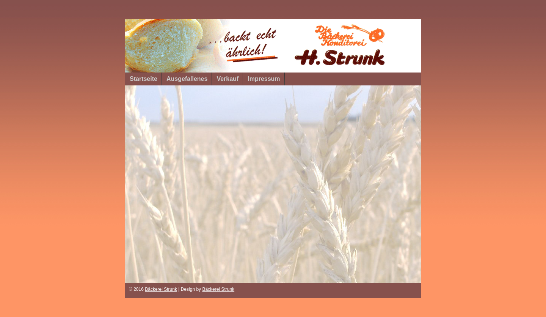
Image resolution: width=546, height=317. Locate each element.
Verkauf (227, 79)
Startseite (143, 79)
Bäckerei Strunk (161, 289)
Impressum (264, 79)
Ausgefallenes (186, 79)
